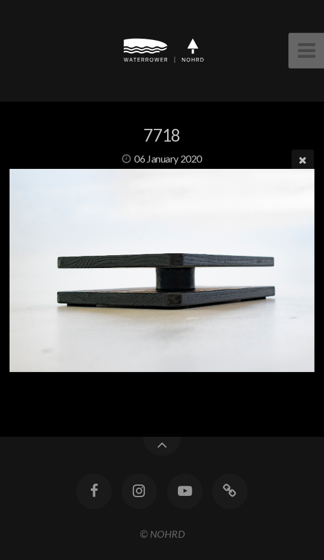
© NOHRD (162, 534)
